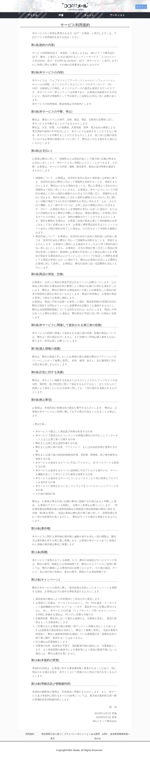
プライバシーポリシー (75, 734)
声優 (60, 15)
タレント (89, 15)
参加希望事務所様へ (120, 734)
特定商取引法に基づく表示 (52, 736)
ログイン (141, 6)
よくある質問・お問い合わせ (97, 736)
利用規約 (29, 734)
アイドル (33, 15)
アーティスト (117, 15)
